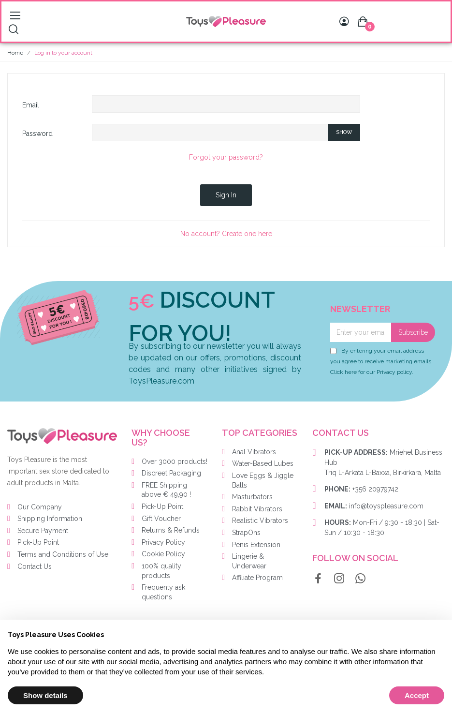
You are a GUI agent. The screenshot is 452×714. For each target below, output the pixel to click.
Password (37, 133)
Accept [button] (417, 695)
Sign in (226, 195)
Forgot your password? (226, 157)
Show (344, 132)
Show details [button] (45, 695)
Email (30, 105)
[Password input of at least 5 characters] (210, 132)
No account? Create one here (226, 234)
